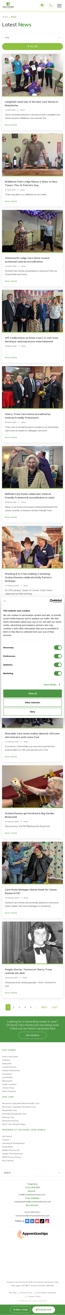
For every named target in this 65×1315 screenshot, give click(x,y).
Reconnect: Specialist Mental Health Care (20, 1103)
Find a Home (22, 1310)
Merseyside (7, 1081)
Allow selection (32, 702)
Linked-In (32, 1221)
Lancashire (7, 1074)
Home (5, 17)
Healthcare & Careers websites (32, 1301)
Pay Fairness (8, 1160)
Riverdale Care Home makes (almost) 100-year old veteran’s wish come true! (32, 735)
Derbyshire (7, 1063)
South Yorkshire (9, 1084)
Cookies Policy (33, 1296)
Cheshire (6, 1060)
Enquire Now (45, 1310)
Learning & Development (13, 1143)
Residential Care (9, 1110)
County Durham (9, 1067)
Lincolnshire (7, 1077)
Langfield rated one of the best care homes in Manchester (31, 103)
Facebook (27, 1221)
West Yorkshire (9, 1091)
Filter (32, 46)
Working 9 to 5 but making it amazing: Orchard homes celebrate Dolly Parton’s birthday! (28, 577)
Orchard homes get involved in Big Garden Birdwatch (29, 815)
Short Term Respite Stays (13, 1124)
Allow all (32, 693)
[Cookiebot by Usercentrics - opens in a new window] (50, 601)
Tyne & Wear (8, 1088)
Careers (5, 1139)
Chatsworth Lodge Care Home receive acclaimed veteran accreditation (27, 259)
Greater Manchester (11, 1070)
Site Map (13, 1292)
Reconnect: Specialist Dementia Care (19, 1107)
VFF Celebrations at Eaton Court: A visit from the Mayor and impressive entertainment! (31, 339)
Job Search (7, 1136)
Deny (32, 711)
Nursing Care (8, 1117)
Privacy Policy (26, 1292)
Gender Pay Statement (12, 1153)
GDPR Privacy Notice (11, 1157)
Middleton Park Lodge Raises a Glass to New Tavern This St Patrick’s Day (31, 183)
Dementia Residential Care (14, 1114)
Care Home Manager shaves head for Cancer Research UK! (31, 891)
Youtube (37, 1221)
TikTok (42, 1221)
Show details (50, 684)
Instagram (47, 1221)
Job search (32, 1035)
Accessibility (7, 1146)
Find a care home (10, 1056)
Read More (11, 125)
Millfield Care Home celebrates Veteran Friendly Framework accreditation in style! (29, 495)
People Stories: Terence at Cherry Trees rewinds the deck (28, 971)
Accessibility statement (46, 1292)
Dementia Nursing (10, 1120)
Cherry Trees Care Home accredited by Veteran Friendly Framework (28, 415)
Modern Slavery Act (11, 1150)
